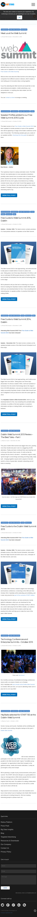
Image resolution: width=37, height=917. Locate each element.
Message (18, 879)
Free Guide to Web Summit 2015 (24, 126)
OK (20, 17)
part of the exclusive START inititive (24, 595)
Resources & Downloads (10, 841)
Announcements (5, 111)
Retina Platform (6, 822)
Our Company (6, 844)
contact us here (10, 97)
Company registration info (6, 912)
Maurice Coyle (5, 440)
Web (14, 214)
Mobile (3, 214)
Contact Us (5, 848)
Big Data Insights (7, 829)
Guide (32, 111)
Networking (24, 29)
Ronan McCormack (6, 36)
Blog (2, 833)
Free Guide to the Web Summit (9, 71)
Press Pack (5, 826)
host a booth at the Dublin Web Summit (23, 684)
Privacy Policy (6, 852)
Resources (9, 214)
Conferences (4, 29)
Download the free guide (20, 135)
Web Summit (21, 675)
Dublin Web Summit (14, 29)
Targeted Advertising (8, 837)
